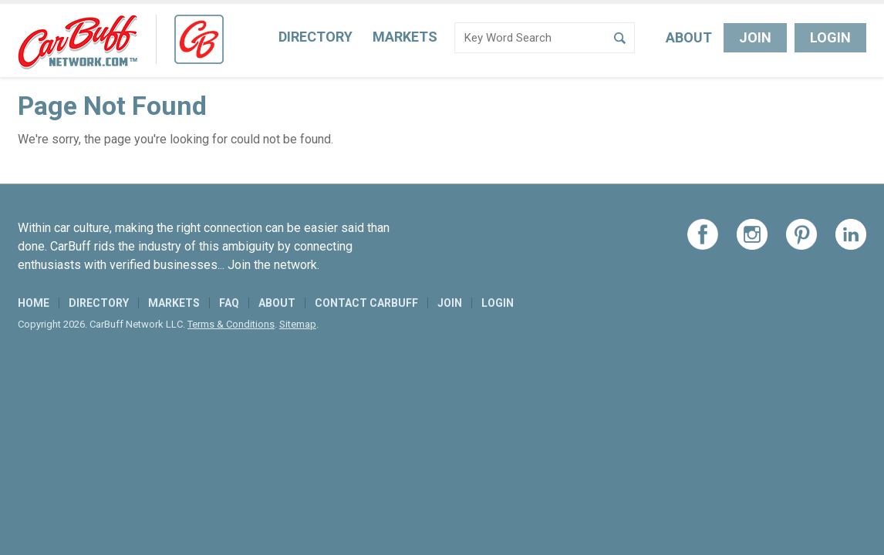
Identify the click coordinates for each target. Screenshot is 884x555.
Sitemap (297, 324)
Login (830, 37)
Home (33, 303)
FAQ (229, 303)
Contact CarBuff (366, 303)
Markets (405, 37)
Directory (315, 37)
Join (755, 37)
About (689, 37)
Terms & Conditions (231, 324)
